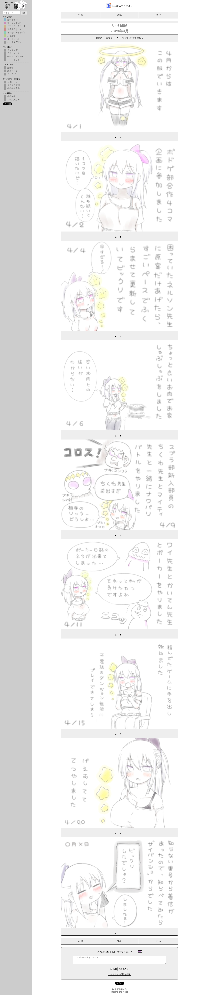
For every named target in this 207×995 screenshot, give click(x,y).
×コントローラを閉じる (132, 37)
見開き (99, 37)
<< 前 (80, 15)
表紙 (119, 15)
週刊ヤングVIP (14, 23)
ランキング (12, 50)
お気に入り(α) (13, 99)
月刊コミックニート (16, 26)
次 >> (158, 15)
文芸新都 (11, 36)
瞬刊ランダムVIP (15, 56)
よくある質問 (13, 85)
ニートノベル (13, 39)
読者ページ (12, 71)
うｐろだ (11, 74)
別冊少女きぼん (14, 29)
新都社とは (12, 82)
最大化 (109, 37)
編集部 (10, 67)
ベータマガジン (14, 42)
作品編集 (11, 96)
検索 (23, 13)
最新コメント (13, 53)
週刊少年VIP (13, 20)
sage (113, 967)
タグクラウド (13, 59)
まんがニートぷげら (122, 5)
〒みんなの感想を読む (119, 973)
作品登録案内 (13, 88)
